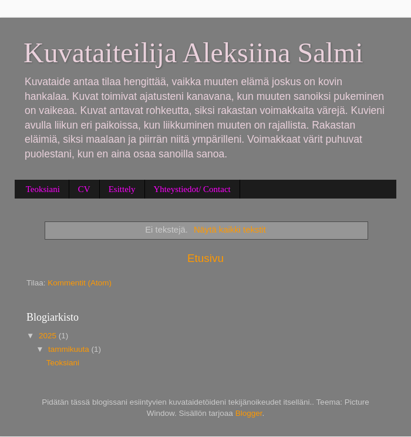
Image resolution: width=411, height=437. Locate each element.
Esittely (122, 189)
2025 (49, 335)
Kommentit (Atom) (80, 282)
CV (84, 189)
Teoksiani (43, 189)
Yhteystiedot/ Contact (192, 189)
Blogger (248, 413)
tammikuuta (70, 349)
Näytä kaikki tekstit (230, 229)
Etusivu (205, 258)
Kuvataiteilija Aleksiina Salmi (193, 52)
